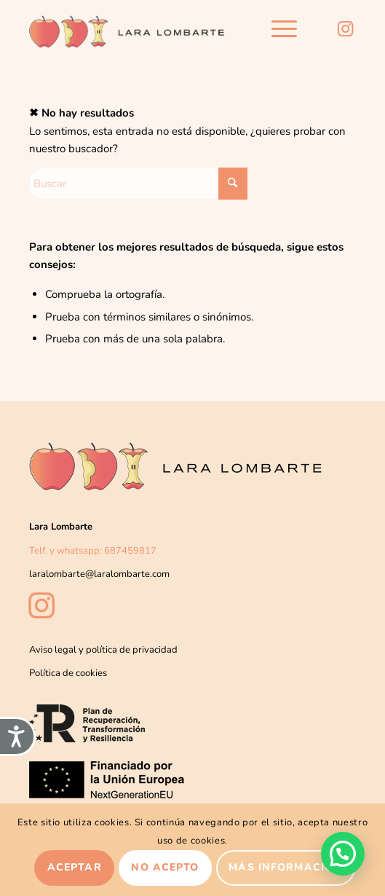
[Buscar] (138, 184)
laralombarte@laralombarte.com (99, 574)
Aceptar (74, 867)
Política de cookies (68, 673)
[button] (343, 854)
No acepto (165, 867)
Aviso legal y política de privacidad (103, 649)
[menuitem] (277, 29)
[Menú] (277, 29)
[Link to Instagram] (345, 29)
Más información (285, 867)
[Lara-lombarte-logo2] (127, 29)
